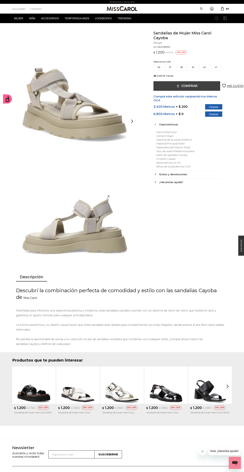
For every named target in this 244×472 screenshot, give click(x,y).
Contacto (36, 8)
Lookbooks (103, 18)
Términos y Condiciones (82, 418)
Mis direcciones (20, 423)
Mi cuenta (17, 412)
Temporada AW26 (77, 18)
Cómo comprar (77, 412)
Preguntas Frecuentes (81, 429)
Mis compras (19, 418)
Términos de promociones (83, 423)
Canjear (210, 106)
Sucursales (19, 8)
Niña (32, 18)
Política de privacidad (137, 418)
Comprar (185, 86)
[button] (228, 315)
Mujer (18, 18)
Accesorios (50, 18)
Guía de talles (161, 76)
